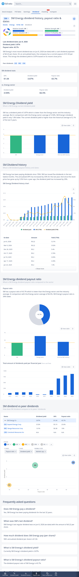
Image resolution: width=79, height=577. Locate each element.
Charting (45, 12)
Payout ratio (10, 451)
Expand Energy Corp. (12, 424)
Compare (53, 12)
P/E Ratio (18, 12)
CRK (24, 63)
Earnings (27, 12)
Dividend (36, 12)
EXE (16, 63)
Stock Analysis (7, 12)
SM (5, 18)
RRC (19, 63)
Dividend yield (25, 451)
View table (66, 125)
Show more (39, 269)
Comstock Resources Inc (14, 432)
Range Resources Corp (13, 428)
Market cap (40, 451)
